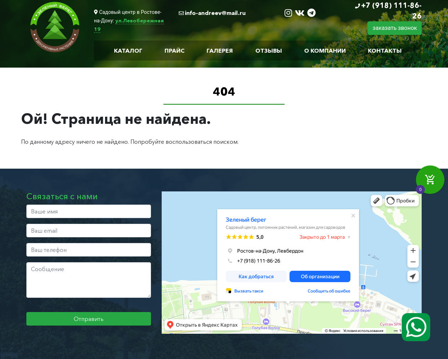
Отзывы (268, 50)
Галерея (220, 50)
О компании (325, 50)
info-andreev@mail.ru (215, 12)
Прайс (174, 50)
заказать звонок (395, 28)
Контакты (385, 50)
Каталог (128, 50)
